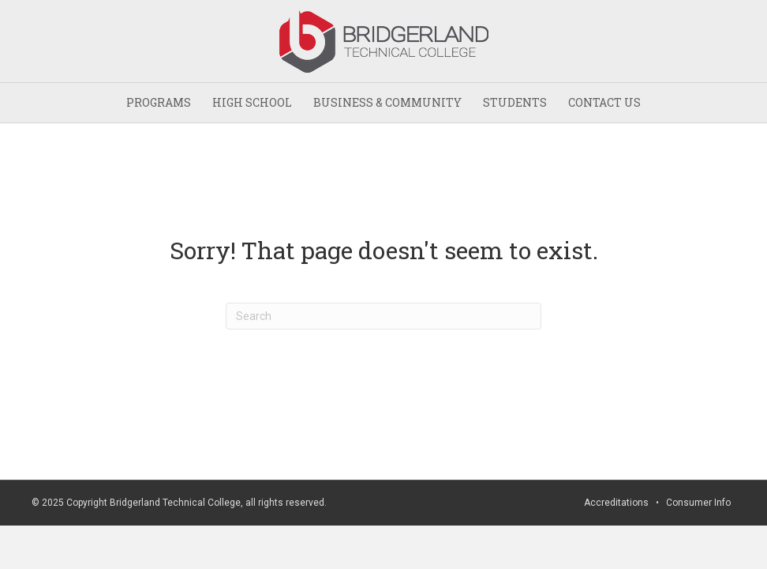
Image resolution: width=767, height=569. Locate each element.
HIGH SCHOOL (252, 102)
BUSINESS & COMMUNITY (387, 102)
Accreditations (616, 502)
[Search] (383, 316)
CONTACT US (604, 102)
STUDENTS (515, 102)
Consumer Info (698, 502)
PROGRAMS (158, 102)
